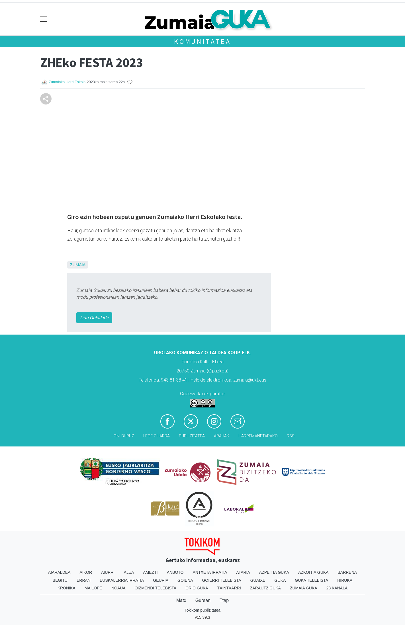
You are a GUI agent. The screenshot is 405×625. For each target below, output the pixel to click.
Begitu (60, 580)
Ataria (243, 572)
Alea (129, 572)
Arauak (221, 436)
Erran (84, 580)
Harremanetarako (258, 436)
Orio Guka (196, 588)
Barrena (347, 572)
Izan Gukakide (94, 317)
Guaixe (257, 580)
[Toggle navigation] (44, 19)
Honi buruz (122, 436)
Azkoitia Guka (313, 572)
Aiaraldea (59, 572)
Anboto (175, 572)
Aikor (85, 572)
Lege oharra (156, 436)
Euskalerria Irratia (122, 580)
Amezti (150, 572)
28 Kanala (337, 588)
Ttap (224, 600)
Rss (290, 436)
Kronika (66, 588)
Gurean (202, 600)
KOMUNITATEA (202, 41)
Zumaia (77, 265)
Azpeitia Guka (274, 572)
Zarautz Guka (265, 588)
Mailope (93, 588)
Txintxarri (229, 588)
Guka (280, 580)
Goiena (185, 580)
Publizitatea (192, 436)
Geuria (160, 580)
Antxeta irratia (210, 572)
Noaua (118, 588)
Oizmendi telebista (156, 588)
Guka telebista (311, 580)
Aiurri (107, 572)
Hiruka (344, 580)
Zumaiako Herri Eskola (67, 82)
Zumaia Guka (303, 588)
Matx (181, 600)
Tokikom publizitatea (202, 610)
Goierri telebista (221, 580)
